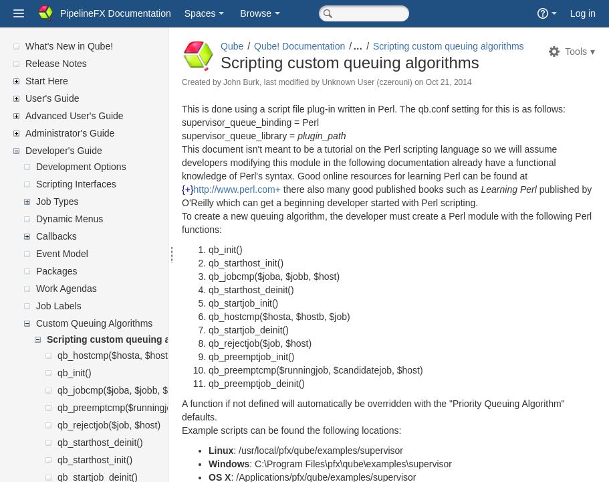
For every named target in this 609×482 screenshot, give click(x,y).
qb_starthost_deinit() (100, 442)
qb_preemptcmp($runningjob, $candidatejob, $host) (164, 407)
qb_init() (74, 373)
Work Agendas (66, 288)
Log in (583, 13)
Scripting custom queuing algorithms (130, 339)
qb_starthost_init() (94, 460)
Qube (264, 46)
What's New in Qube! (69, 46)
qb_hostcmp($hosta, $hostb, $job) (128, 355)
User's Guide (52, 98)
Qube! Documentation (331, 46)
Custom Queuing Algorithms (94, 323)
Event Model (62, 253)
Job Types (57, 201)
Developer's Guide (63, 150)
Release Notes (56, 63)
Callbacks (56, 236)
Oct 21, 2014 (481, 93)
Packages (56, 271)
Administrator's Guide (69, 133)
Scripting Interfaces (76, 184)
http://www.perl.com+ (269, 214)
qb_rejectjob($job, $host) (108, 425)
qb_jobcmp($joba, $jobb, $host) (123, 390)
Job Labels (59, 306)
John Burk (273, 93)
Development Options (81, 166)
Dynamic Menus (69, 219)
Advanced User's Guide (74, 115)
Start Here (46, 81)
